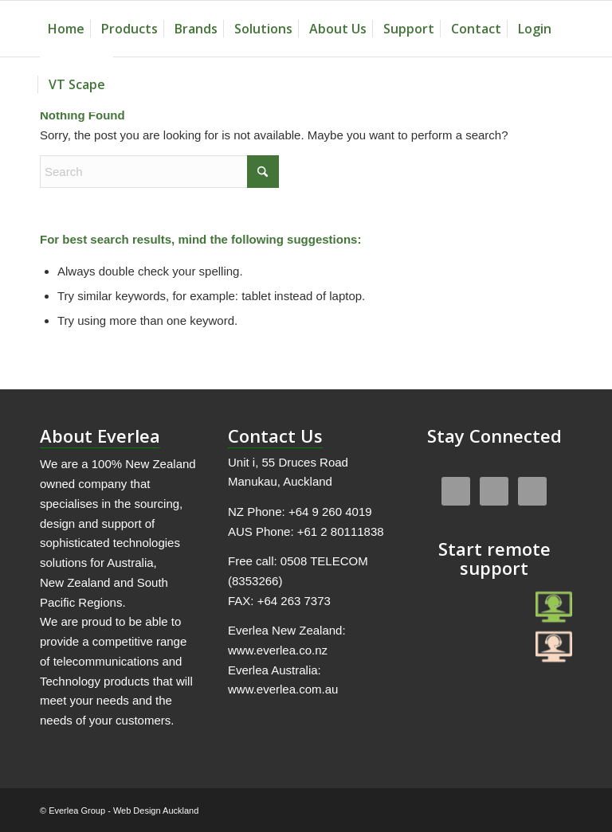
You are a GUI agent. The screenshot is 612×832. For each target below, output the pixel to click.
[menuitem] (66, 29)
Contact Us (275, 435)
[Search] (159, 171)
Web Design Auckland (155, 810)
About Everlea (100, 435)
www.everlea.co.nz (278, 650)
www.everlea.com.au (283, 689)
